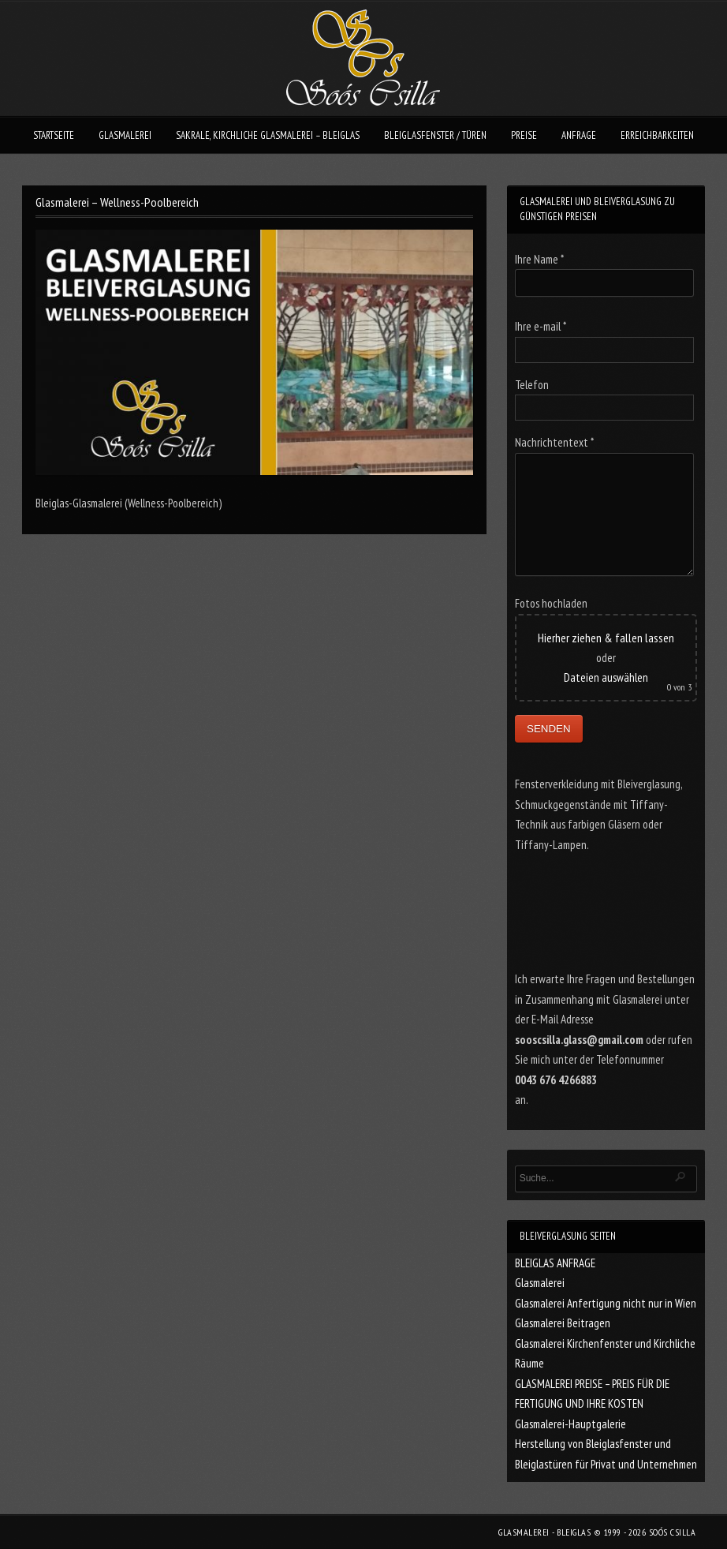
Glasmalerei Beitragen (562, 1322)
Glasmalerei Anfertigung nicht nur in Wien (605, 1303)
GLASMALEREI (125, 135)
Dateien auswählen (606, 677)
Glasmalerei (540, 1282)
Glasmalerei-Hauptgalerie (570, 1423)
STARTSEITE (53, 135)
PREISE (524, 135)
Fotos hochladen (551, 603)
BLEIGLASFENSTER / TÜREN (435, 135)
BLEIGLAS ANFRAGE (555, 1262)
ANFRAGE (578, 135)
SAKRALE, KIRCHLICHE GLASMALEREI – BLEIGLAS (268, 135)
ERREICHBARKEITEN (657, 135)
